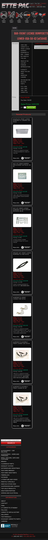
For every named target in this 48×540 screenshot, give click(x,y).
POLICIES (4, 510)
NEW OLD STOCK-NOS (8, 484)
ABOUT (3, 501)
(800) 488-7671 (30, 7)
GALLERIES (5, 514)
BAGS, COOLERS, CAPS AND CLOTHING (10, 458)
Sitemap (31, 534)
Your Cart (37, 3)
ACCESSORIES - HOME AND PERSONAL (10, 454)
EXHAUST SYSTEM (7, 466)
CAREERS (4, 521)
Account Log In (29, 3)
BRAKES (3, 461)
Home (14, 28)
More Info (16, 158)
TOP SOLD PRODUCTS (8, 488)
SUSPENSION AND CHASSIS (10, 486)
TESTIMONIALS (6, 517)
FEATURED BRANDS (7, 470)
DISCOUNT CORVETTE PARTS (10, 519)
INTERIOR (4, 477)
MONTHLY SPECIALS (8, 482)
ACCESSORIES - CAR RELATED (7, 451)
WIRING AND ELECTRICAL (9, 493)
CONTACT (4, 503)
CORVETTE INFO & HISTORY (10, 512)
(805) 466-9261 (41, 7)
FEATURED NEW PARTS (9, 473)
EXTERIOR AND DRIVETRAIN (10, 468)
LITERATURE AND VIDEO (9, 479)
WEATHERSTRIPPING (8, 491)
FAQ (3, 505)
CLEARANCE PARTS (7, 464)
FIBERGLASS (5, 475)
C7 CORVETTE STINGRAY (9, 508)
